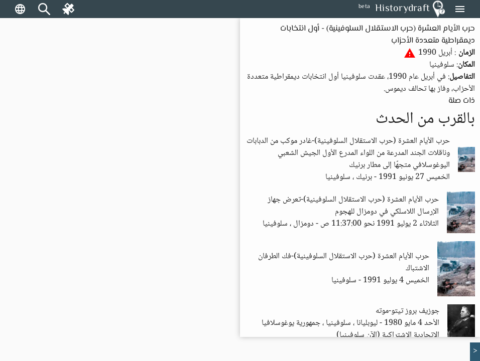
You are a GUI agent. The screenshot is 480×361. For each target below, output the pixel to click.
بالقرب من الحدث (425, 119)
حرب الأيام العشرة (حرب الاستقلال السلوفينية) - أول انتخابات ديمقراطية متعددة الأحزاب (377, 35)
